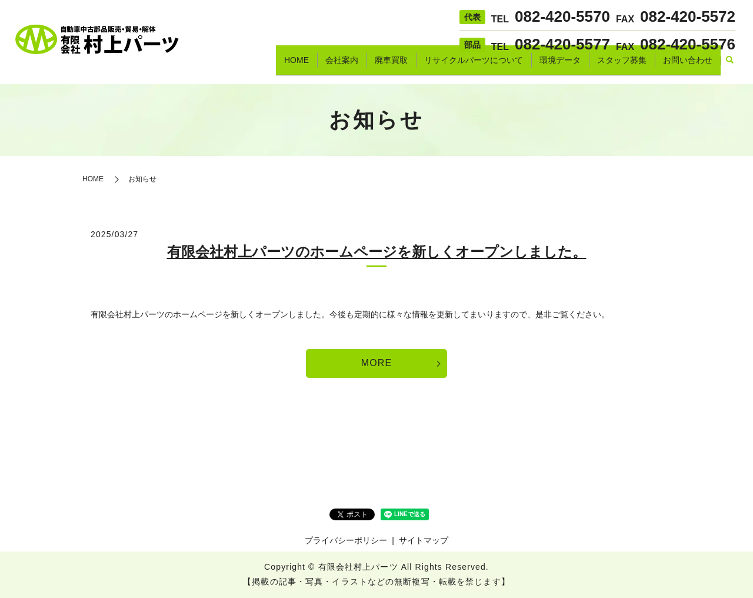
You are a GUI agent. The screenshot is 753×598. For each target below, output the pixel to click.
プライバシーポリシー (346, 540)
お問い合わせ (687, 65)
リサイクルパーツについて (473, 65)
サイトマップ (423, 540)
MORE (376, 363)
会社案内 (341, 65)
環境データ (560, 65)
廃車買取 (391, 65)
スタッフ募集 (622, 65)
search (729, 66)
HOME (296, 65)
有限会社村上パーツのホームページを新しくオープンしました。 (377, 252)
